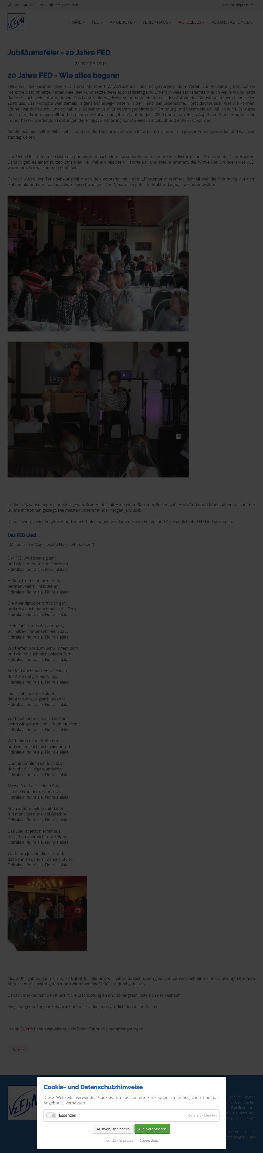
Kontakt (110, 1140)
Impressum (128, 1140)
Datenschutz (149, 1140)
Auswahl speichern (113, 1128)
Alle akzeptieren (152, 1128)
